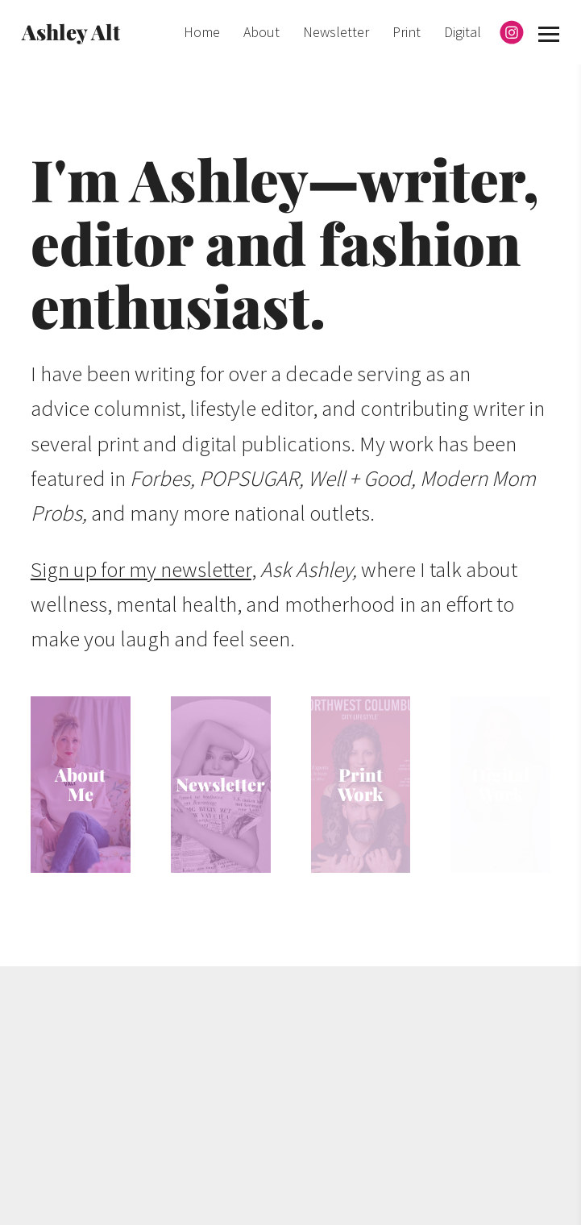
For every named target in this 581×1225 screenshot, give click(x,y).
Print (406, 32)
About (261, 32)
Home (202, 32)
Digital (462, 32)
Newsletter (336, 32)
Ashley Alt (71, 32)
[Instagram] (512, 32)
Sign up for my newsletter (141, 569)
